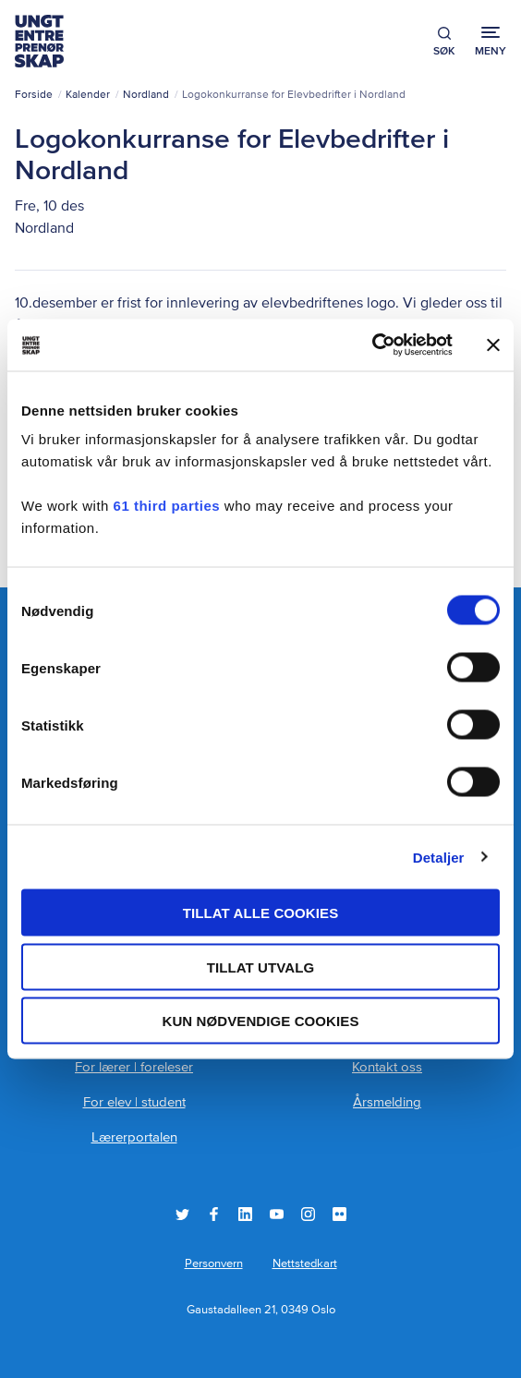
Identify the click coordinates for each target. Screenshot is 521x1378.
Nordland (146, 95)
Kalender (88, 95)
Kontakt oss (387, 1067)
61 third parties (167, 506)
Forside (34, 95)
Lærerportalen (134, 1137)
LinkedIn (245, 1214)
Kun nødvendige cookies (260, 1021)
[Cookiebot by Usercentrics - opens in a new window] (372, 345)
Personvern (214, 1264)
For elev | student (134, 1102)
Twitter (182, 1214)
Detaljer (439, 856)
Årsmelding (387, 1102)
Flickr (339, 1214)
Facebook (214, 1214)
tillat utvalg (261, 966)
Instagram (308, 1214)
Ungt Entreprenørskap (39, 41)
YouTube (277, 1214)
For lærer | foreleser (134, 1067)
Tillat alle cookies (261, 913)
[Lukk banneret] (493, 344)
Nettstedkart (305, 1264)
